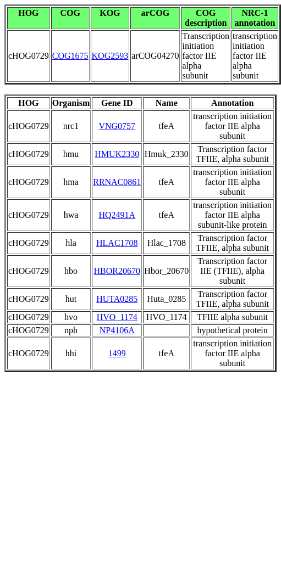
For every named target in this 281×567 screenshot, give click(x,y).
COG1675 (70, 55)
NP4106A (117, 330)
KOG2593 (110, 55)
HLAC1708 (117, 243)
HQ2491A (116, 215)
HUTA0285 (116, 299)
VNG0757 (116, 126)
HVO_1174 (117, 317)
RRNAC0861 (117, 182)
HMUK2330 (117, 154)
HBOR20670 (117, 271)
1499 (117, 353)
